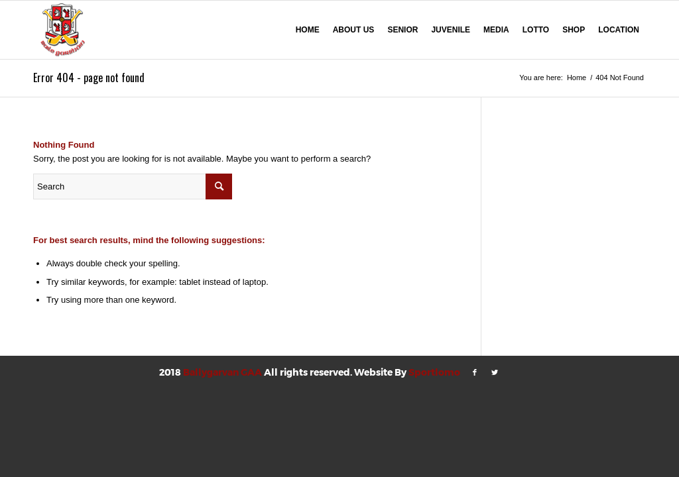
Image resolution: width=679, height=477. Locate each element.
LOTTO (536, 29)
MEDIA (496, 29)
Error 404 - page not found (89, 77)
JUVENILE (450, 29)
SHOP (573, 29)
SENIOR (402, 29)
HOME (308, 29)
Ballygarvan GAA (222, 372)
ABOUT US (354, 29)
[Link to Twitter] (495, 372)
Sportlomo (434, 372)
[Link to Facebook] (475, 372)
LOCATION (618, 29)
